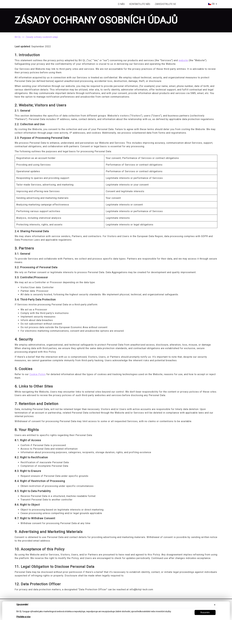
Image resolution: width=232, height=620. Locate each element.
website (183, 60)
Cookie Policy (37, 374)
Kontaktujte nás (139, 4)
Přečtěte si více (23, 617)
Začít (191, 4)
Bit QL (18, 37)
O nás (121, 4)
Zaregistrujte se (165, 4)
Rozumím (205, 612)
